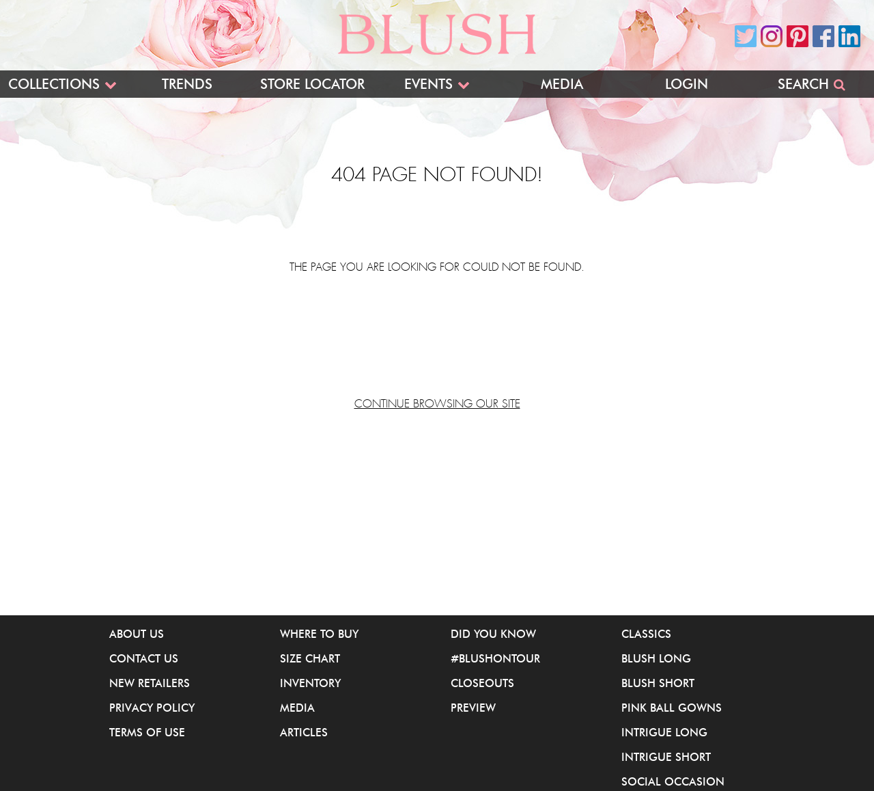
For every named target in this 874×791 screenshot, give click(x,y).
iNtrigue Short (666, 757)
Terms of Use (147, 732)
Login (686, 84)
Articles (304, 732)
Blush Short (657, 683)
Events (428, 84)
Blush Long (656, 658)
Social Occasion (672, 781)
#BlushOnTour (495, 658)
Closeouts (482, 683)
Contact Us (143, 658)
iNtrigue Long (664, 732)
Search (803, 84)
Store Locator (312, 84)
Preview (473, 707)
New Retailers (149, 683)
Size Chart (310, 658)
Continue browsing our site (437, 404)
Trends (187, 84)
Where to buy (319, 634)
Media (562, 84)
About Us (136, 634)
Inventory (310, 683)
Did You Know (493, 634)
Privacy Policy (152, 707)
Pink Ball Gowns (671, 707)
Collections (54, 84)
